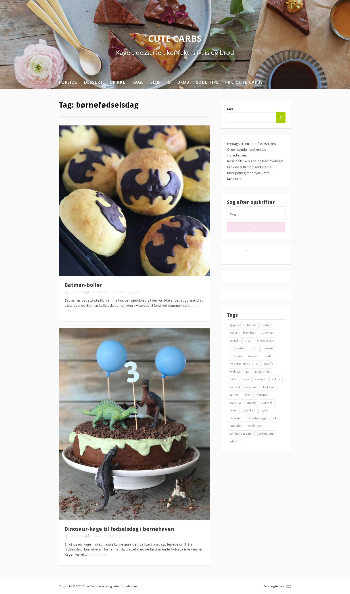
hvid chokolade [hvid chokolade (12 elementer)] (239, 364)
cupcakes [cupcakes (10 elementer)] (235, 356)
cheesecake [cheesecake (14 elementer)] (265, 340)
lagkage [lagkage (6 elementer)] (268, 387)
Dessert (93, 82)
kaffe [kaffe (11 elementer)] (233, 379)
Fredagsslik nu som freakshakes (251, 143)
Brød (183, 82)
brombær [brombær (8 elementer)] (249, 333)
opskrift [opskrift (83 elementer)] (267, 402)
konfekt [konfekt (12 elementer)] (234, 387)
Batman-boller (83, 285)
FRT (288, 586)
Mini (136, 292)
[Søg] (280, 117)
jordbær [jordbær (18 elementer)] (234, 371)
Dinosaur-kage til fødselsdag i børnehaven (119, 529)
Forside (68, 82)
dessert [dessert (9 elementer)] (253, 356)
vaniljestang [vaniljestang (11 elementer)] (265, 433)
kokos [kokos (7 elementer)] (276, 379)
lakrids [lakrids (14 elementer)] (234, 395)
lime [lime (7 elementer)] (247, 395)
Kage (138, 82)
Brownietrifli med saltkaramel (249, 167)
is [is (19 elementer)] (257, 364)
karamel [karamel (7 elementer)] (260, 379)
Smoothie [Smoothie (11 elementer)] (235, 426)
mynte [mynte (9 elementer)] (251, 402)
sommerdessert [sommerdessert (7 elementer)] (240, 433)
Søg (230, 108)
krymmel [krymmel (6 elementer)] (251, 387)
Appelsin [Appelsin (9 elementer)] (235, 325)
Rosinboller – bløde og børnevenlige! (255, 161)
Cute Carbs (175, 38)
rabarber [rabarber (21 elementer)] (235, 418)
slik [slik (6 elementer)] (274, 418)
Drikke (117, 82)
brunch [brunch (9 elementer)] (234, 340)
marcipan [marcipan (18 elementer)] (262, 395)
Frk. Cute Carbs (244, 82)
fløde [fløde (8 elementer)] (268, 356)
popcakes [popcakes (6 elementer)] (248, 410)
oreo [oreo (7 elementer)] (232, 410)
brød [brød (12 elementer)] (248, 340)
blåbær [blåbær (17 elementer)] (267, 325)
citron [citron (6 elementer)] (253, 348)
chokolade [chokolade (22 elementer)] (236, 348)
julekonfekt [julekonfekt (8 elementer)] (263, 371)
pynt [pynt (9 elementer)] (264, 410)
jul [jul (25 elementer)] (247, 371)
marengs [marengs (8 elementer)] (235, 402)
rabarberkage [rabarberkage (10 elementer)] (257, 418)
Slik (155, 82)
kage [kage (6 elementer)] (245, 379)
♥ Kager (117, 536)
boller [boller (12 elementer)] (233, 333)
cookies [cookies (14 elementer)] (268, 348)
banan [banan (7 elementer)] (251, 325)
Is (169, 82)
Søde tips (207, 82)
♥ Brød (126, 292)
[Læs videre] (97, 554)
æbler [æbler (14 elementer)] (233, 441)
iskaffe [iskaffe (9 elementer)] (268, 364)
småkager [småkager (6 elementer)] (255, 426)
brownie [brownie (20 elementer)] (267, 333)
